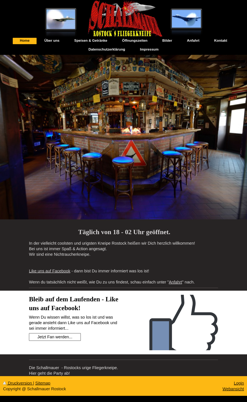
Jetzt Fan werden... (54, 337)
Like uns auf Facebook (49, 271)
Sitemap (42, 383)
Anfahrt (175, 282)
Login (239, 383)
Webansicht (233, 389)
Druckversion (18, 383)
